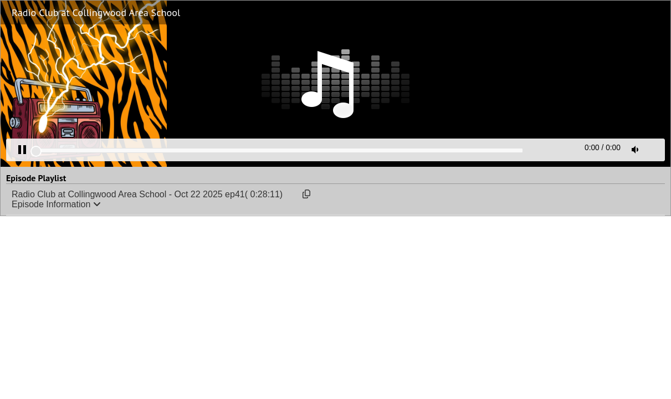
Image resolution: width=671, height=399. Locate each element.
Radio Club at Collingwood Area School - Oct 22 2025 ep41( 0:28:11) (147, 194)
